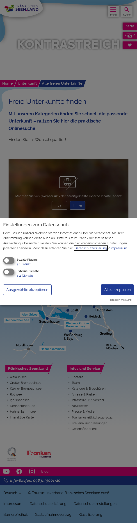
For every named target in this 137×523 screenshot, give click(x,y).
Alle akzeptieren (117, 290)
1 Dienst (24, 264)
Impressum (119, 248)
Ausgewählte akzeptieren (27, 290)
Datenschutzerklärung (91, 248)
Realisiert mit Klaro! (121, 299)
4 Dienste (25, 275)
